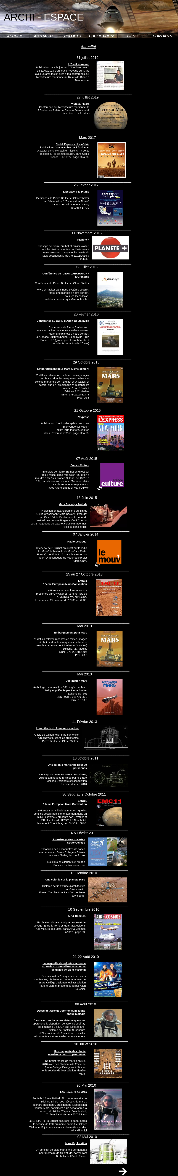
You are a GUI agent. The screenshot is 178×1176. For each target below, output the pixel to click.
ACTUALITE (44, 36)
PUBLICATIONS (102, 36)
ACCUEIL (15, 36)
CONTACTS (162, 36)
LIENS (132, 36)
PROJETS (72, 36)
